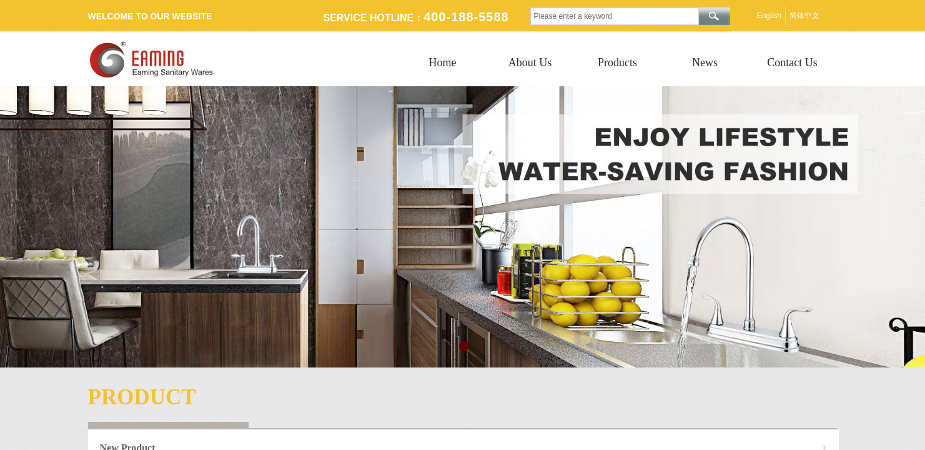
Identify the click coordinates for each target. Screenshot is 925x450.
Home (443, 62)
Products (617, 62)
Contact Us (792, 62)
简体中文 (804, 15)
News (705, 62)
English (769, 15)
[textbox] (614, 16)
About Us (530, 62)
